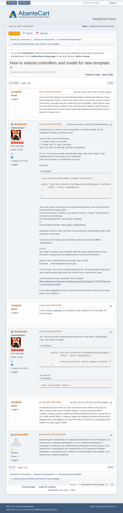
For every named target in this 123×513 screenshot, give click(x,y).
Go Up (12, 467)
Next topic (107, 74)
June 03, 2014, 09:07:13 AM (50, 124)
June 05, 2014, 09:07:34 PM (50, 402)
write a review (83, 56)
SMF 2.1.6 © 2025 (13, 506)
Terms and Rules (101, 506)
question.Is (58, 310)
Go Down (13, 83)
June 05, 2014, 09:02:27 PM (50, 331)
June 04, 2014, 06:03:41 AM (50, 305)
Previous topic (93, 74)
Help (92, 506)
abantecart (20, 124)
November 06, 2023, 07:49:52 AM (52, 434)
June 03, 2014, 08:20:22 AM (50, 92)
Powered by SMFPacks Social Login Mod (41, 510)
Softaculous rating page (43, 56)
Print (110, 83)
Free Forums (19, 510)
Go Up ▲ (113, 506)
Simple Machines (27, 506)
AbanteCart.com (55, 490)
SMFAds (9, 510)
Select (48, 171)
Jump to (73, 484)
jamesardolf (21, 434)
